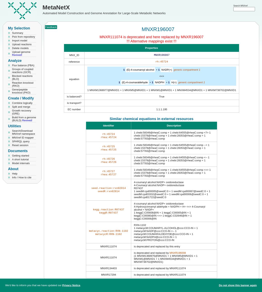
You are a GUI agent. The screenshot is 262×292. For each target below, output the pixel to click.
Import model (19, 40)
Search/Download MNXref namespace (23, 132)
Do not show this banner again (238, 285)
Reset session (20, 145)
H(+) (174, 82)
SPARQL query (20, 141)
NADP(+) (166, 70)
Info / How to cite (21, 177)
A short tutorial (20, 159)
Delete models (20, 48)
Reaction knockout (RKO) (22, 84)
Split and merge (21, 106)
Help (14, 173)
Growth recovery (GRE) (21, 112)
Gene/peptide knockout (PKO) (21, 91)
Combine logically (22, 102)
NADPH (159, 82)
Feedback (51, 27)
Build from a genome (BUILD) (24, 119)
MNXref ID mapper (23, 137)
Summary (17, 32)
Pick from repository (23, 36)
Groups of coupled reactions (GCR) (22, 71)
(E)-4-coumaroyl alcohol (140, 70)
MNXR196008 (177, 253)
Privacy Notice (71, 285)
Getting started (20, 155)
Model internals (21, 163)
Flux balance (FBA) (23, 65)
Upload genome (21, 53)
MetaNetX (56, 7)
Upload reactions (22, 44)
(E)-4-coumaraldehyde (135, 82)
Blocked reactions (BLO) (22, 77)
